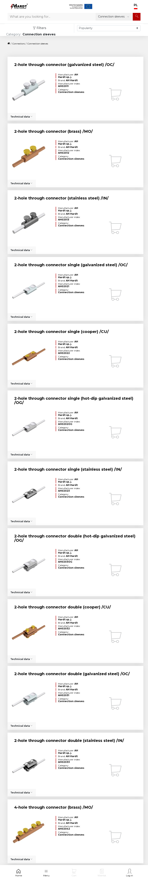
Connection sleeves (37, 43)
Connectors (18, 43)
